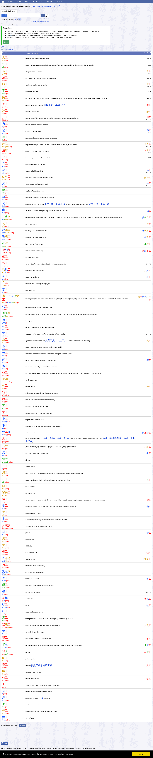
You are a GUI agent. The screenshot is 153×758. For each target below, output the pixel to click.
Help (59, 1)
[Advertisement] (135, 735)
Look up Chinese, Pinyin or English (15, 6)
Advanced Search (43, 19)
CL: (39, 698)
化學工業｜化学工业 (54, 204)
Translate (37, 1)
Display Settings (7, 49)
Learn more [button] (68, 754)
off (15, 19)
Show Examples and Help (41, 21)
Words (10, 1)
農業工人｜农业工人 (55, 340)
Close (6, 42)
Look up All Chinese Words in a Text (45, 6)
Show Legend (6, 47)
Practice (49, 1)
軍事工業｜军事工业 (54, 105)
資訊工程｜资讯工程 (41, 665)
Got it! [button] (141, 754)
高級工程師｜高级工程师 (56, 438)
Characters (22, 1)
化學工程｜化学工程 (99, 204)
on (19, 19)
